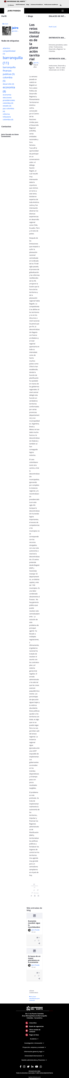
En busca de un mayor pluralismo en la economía (34, 959)
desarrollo (8, 84)
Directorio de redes (34, 1071)
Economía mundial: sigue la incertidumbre (34, 924)
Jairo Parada (36, 63)
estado (7, 105)
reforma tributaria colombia (8, 117)
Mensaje (35, 893)
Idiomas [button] (11, 5)
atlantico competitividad (9, 51)
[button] (60, 5)
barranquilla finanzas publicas (9, 71)
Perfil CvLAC (53, 27)
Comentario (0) (34, 886)
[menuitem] (20, 4)
